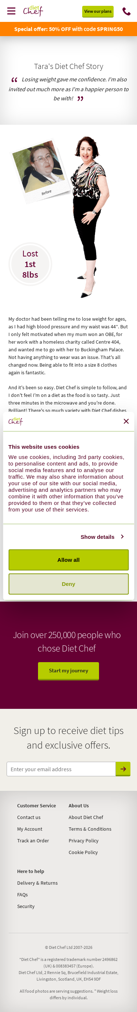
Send (123, 769)
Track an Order (33, 840)
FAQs (22, 894)
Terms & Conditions (90, 829)
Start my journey (68, 670)
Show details (98, 536)
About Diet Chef (86, 817)
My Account (29, 829)
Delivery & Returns (37, 883)
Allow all (68, 560)
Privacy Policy (84, 840)
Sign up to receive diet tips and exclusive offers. (68, 738)
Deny (68, 583)
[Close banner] (126, 421)
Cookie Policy (83, 852)
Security (26, 906)
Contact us (29, 817)
